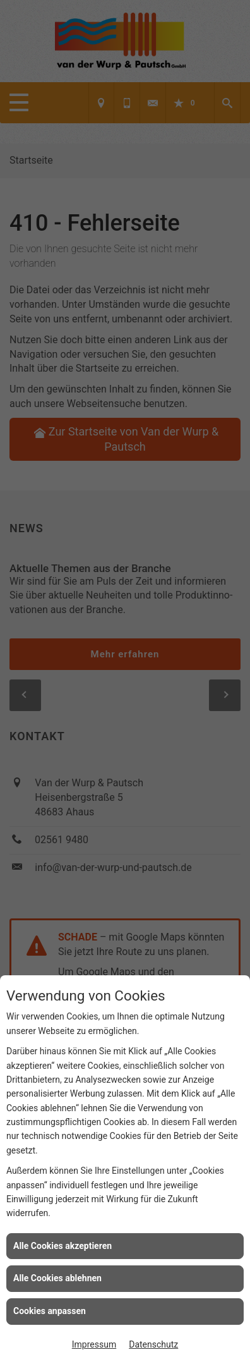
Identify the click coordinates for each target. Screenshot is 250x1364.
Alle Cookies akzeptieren (62, 1246)
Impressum (94, 1344)
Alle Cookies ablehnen (57, 1278)
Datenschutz (153, 1344)
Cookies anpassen (49, 1311)
